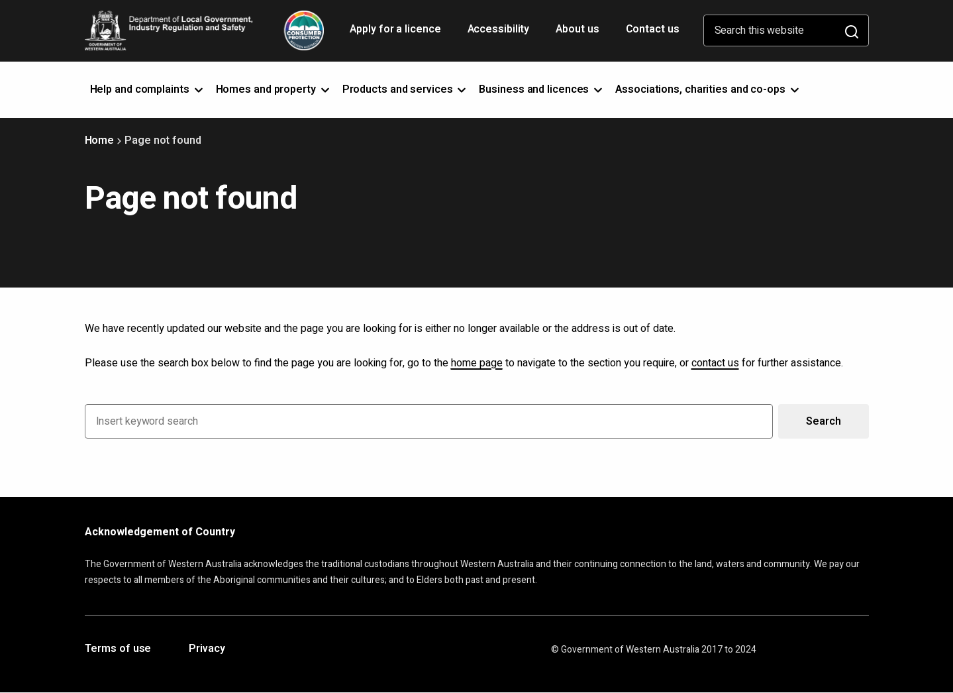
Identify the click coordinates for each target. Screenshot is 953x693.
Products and (405, 89)
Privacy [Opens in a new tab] (207, 649)
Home (100, 140)
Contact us (652, 29)
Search (823, 421)
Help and (147, 89)
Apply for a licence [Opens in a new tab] (396, 33)
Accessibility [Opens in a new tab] (500, 33)
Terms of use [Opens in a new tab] (118, 649)
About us (577, 29)
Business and (542, 89)
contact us (715, 363)
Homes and (274, 89)
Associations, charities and (708, 89)
